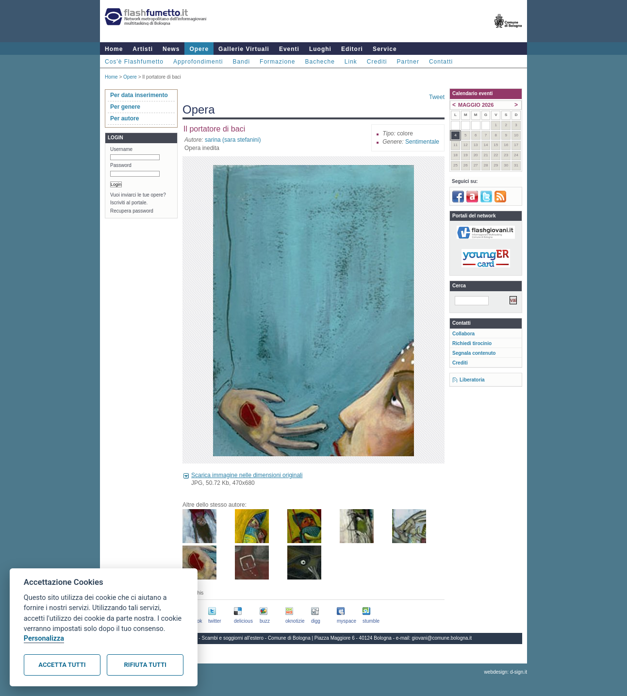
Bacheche (319, 61)
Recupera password (131, 211)
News (171, 49)
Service (385, 49)
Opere (199, 49)
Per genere (125, 106)
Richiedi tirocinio (472, 343)
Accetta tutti (61, 664)
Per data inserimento (139, 95)
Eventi (289, 49)
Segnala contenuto (473, 353)
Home (114, 49)
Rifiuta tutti (145, 664)
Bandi (241, 61)
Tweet (437, 97)
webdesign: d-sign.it (505, 672)
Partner (408, 61)
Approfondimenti (198, 61)
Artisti (142, 49)
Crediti (377, 61)
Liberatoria (472, 379)
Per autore (124, 118)
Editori (352, 49)
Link (351, 61)
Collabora (463, 333)
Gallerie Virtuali (243, 49)
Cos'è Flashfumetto (134, 61)
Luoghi (320, 49)
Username (121, 149)
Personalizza (44, 638)
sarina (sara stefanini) (233, 139)
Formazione (277, 61)
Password (121, 165)
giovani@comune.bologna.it (442, 638)
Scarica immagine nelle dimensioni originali (246, 475)
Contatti (441, 61)
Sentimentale (422, 141)
